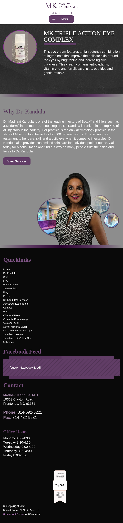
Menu (64, 19)
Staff (5, 277)
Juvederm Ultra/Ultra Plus (17, 338)
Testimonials (10, 288)
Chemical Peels (11, 315)
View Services (17, 161)
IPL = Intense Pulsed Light (17, 330)
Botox (6, 311)
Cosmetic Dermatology (15, 319)
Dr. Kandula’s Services (15, 300)
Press (6, 296)
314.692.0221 (61, 13)
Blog (5, 292)
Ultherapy (8, 342)
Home (6, 269)
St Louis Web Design (13, 514)
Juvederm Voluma (13, 334)
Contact (7, 307)
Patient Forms (11, 284)
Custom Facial (11, 322)
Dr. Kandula (9, 273)
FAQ (5, 280)
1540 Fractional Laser (15, 326)
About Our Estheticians (15, 303)
